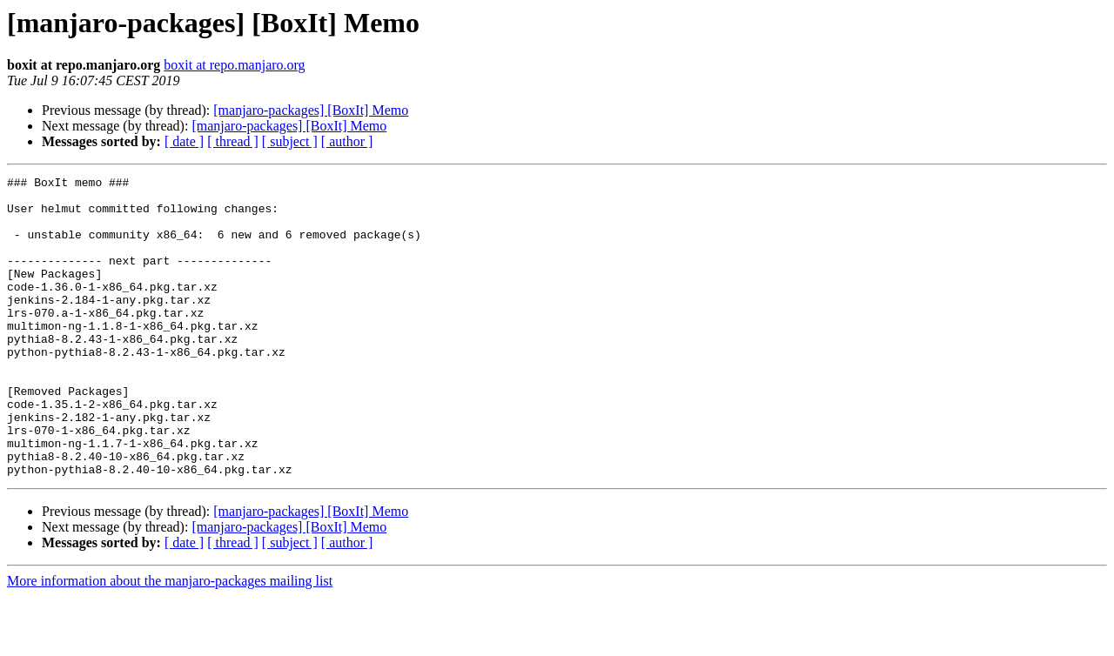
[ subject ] (290, 141)
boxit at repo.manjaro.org (234, 64)
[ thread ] (232, 141)
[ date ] (184, 141)
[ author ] (347, 141)
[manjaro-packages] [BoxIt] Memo (310, 110)
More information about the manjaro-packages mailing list (169, 640)
